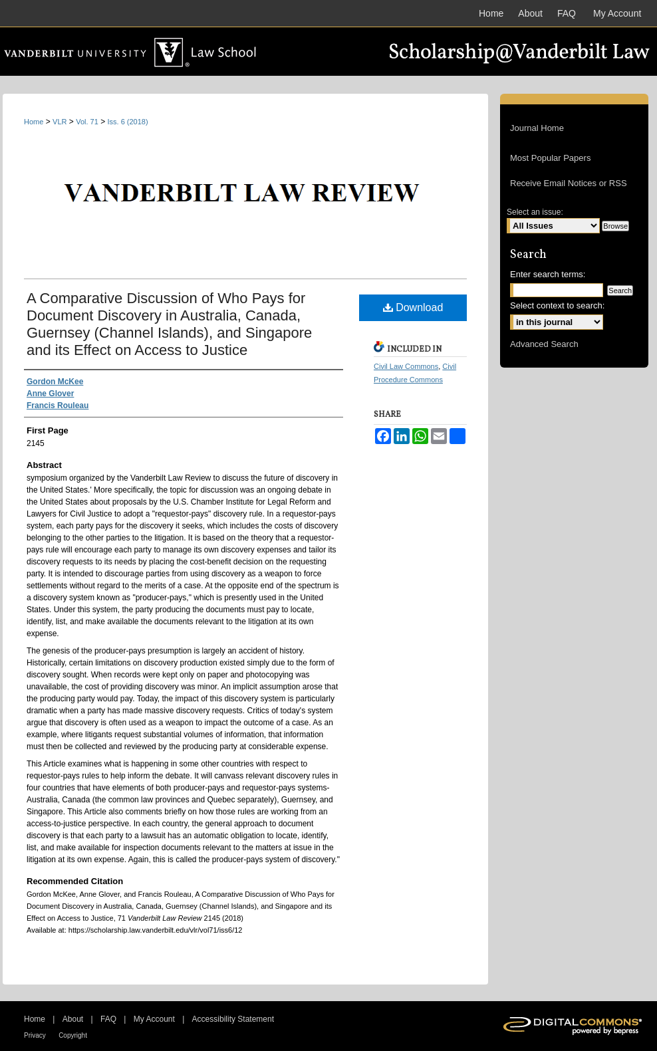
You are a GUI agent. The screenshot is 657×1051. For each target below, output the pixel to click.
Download (413, 307)
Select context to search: (557, 305)
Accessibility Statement (233, 1019)
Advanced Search (544, 344)
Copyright (73, 1035)
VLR (59, 122)
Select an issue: (535, 212)
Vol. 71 (87, 122)
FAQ (108, 1019)
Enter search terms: (547, 274)
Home (33, 122)
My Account (154, 1019)
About (73, 1019)
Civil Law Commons (406, 366)
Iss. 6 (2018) (128, 122)
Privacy (35, 1035)
